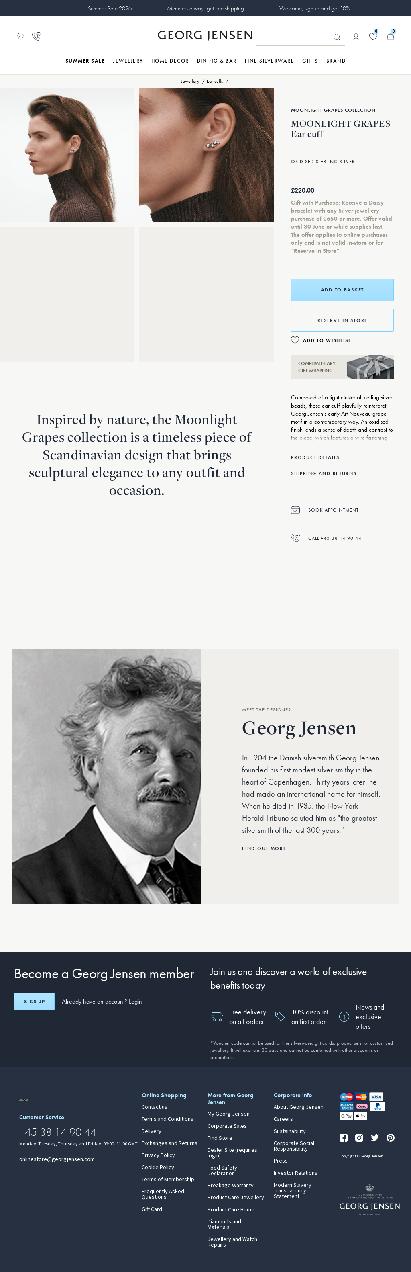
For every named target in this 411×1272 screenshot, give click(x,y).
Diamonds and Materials (224, 1224)
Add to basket (342, 290)
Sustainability (290, 1131)
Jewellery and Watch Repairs (232, 1242)
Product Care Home (231, 1210)
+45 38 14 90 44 (57, 1132)
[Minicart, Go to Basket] (391, 36)
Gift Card (152, 1209)
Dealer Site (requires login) (232, 1153)
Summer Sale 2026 (110, 8)
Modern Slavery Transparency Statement (292, 1190)
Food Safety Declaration (222, 1170)
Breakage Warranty (231, 1185)
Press (281, 1161)
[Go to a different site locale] (23, 1100)
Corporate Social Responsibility (294, 1146)
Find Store (220, 1138)
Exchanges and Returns (169, 1143)
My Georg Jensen (229, 1114)
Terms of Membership (168, 1179)
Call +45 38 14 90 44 (326, 538)
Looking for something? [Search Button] (337, 37)
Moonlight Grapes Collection (333, 110)
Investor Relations (295, 1173)
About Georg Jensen (299, 1107)
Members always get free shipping (205, 8)
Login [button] (135, 1001)
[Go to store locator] (20, 36)
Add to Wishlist (327, 340)
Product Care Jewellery (236, 1197)
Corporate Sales (227, 1126)
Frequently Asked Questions (163, 1194)
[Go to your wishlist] (373, 36)
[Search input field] (300, 37)
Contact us (154, 1107)
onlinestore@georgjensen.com (57, 1159)
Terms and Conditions (167, 1119)
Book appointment (325, 510)
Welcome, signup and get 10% (314, 8)
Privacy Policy (158, 1155)
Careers (283, 1119)
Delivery (151, 1131)
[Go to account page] (356, 36)
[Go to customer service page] (36, 36)
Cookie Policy (158, 1167)
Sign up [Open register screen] (34, 1001)
